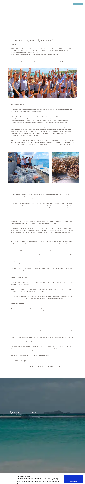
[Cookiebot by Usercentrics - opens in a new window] (8, 481)
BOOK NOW (78, 3)
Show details (70, 481)
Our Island (31, 366)
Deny (74, 475)
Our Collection (50, 366)
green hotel (33, 58)
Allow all (74, 466)
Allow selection (73, 471)
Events (59, 366)
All (24, 366)
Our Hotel (40, 366)
